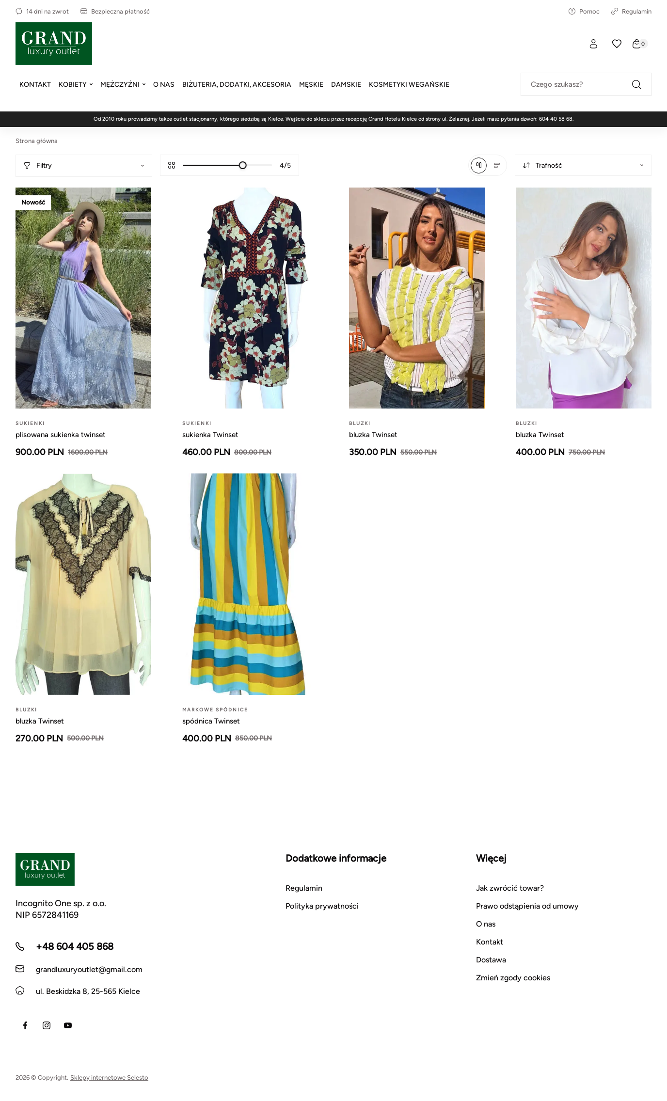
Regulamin (631, 11)
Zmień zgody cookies (513, 977)
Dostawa (491, 959)
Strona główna (37, 140)
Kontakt (489, 941)
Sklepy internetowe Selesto (109, 1077)
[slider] (243, 165)
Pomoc (584, 11)
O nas (485, 923)
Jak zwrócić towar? (510, 888)
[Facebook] (25, 1025)
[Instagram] (46, 1025)
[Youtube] (68, 1025)
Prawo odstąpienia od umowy (527, 906)
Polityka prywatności (322, 906)
